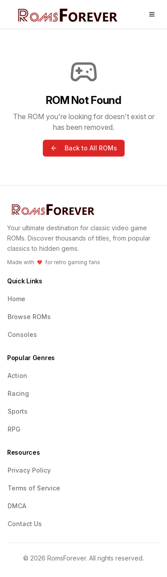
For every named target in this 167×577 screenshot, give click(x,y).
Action (17, 375)
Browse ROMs (29, 316)
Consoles (22, 334)
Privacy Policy (29, 470)
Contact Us (25, 523)
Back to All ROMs (83, 148)
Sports (18, 411)
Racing (18, 393)
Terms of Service (34, 488)
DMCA (17, 506)
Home (16, 299)
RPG (14, 429)
